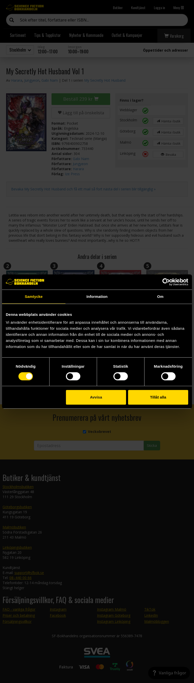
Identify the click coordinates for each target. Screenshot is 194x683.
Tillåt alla (158, 397)
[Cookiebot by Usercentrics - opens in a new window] (166, 282)
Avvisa (96, 397)
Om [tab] (160, 296)
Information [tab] (97, 296)
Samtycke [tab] (34, 296)
